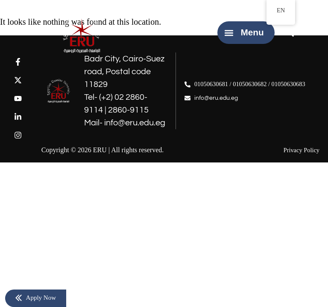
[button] (229, 33)
